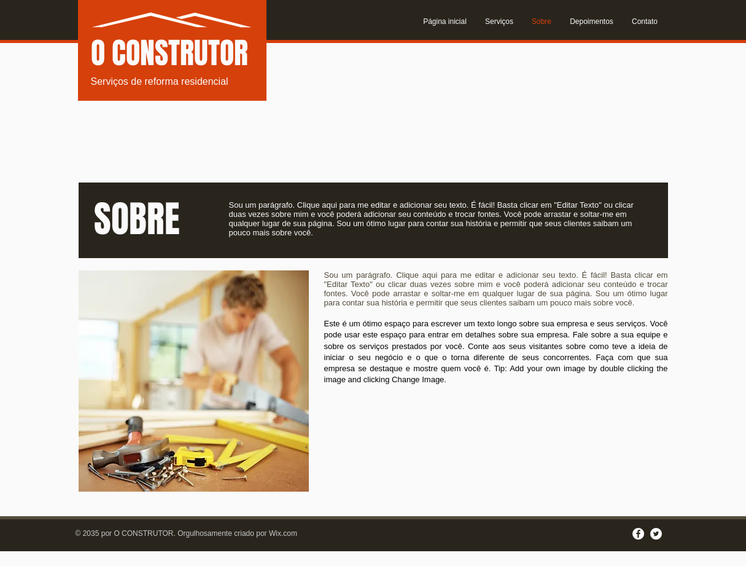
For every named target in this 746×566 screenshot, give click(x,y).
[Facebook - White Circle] (638, 534)
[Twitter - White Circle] (656, 534)
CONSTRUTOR (180, 53)
